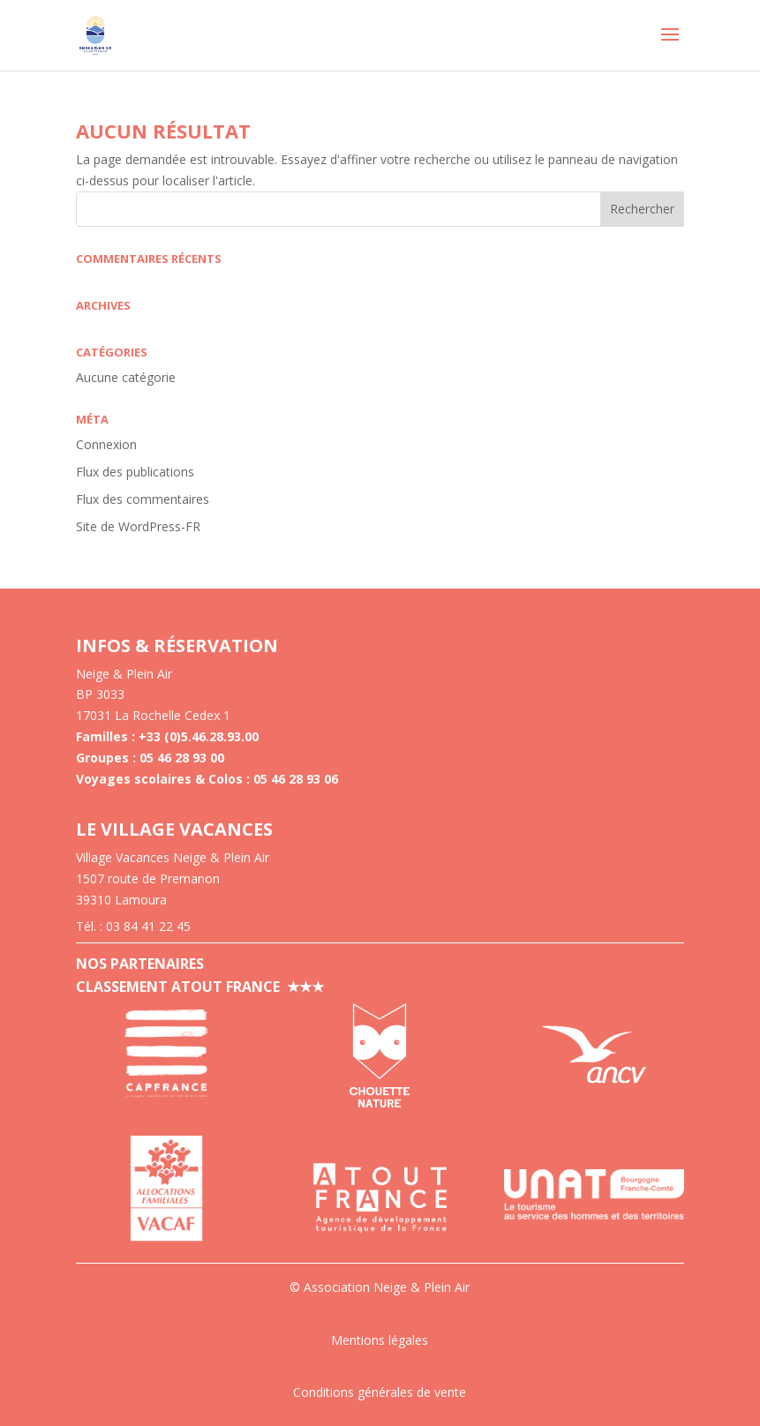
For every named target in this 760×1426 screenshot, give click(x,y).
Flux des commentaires (142, 499)
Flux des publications (135, 471)
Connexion (106, 444)
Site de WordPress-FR (138, 526)
